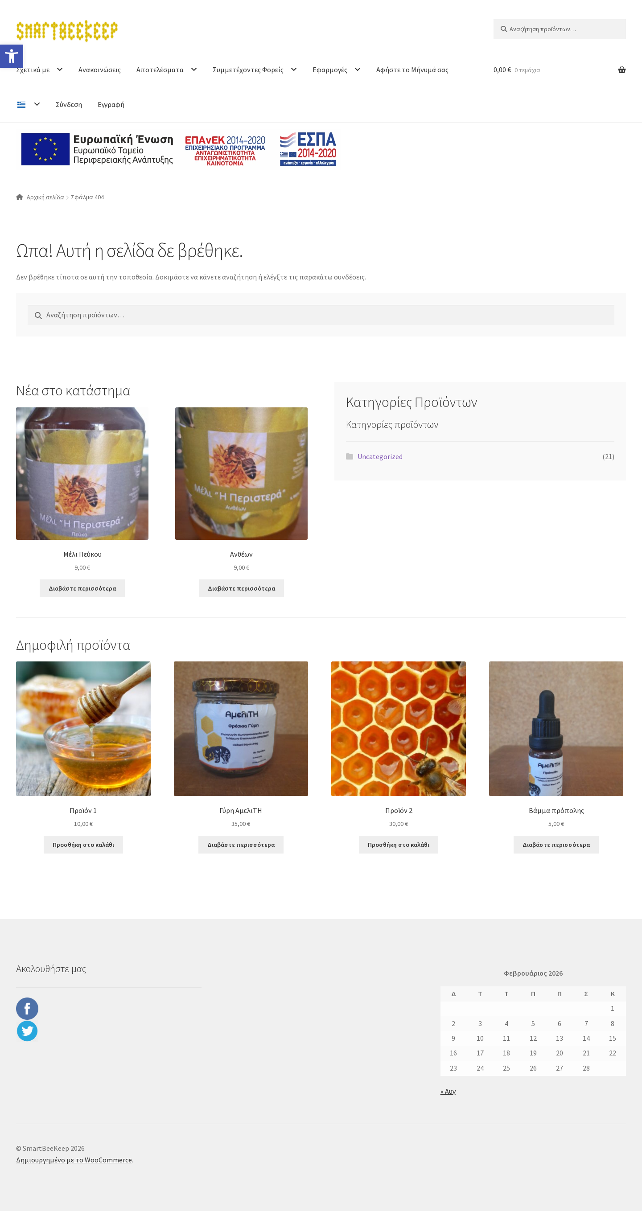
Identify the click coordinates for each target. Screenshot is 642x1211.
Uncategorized (380, 456)
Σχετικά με (32, 69)
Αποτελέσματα (160, 69)
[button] (11, 56)
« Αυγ (448, 1091)
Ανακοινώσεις (99, 69)
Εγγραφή (111, 104)
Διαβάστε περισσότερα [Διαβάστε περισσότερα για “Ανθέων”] (241, 588)
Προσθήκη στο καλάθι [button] (83, 845)
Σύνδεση (69, 104)
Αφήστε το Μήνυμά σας (412, 69)
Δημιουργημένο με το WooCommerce (74, 1159)
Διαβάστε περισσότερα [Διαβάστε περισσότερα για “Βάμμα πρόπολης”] (556, 845)
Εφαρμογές (330, 69)
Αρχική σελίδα (45, 197)
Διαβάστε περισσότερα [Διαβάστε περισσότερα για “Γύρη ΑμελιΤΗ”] (241, 845)
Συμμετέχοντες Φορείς (248, 69)
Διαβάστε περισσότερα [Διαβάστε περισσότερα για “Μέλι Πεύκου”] (82, 588)
